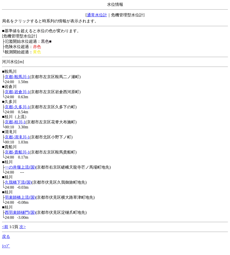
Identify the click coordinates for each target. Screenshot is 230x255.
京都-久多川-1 (17, 107)
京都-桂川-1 (15, 122)
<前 (5, 227)
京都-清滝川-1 (17, 137)
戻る (6, 236)
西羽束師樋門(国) (20, 212)
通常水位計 (97, 15)
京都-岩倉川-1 (17, 92)
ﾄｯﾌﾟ (6, 246)
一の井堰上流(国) (20, 167)
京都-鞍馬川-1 (17, 77)
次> (22, 227)
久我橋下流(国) (18, 182)
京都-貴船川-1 (17, 152)
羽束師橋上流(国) (20, 197)
